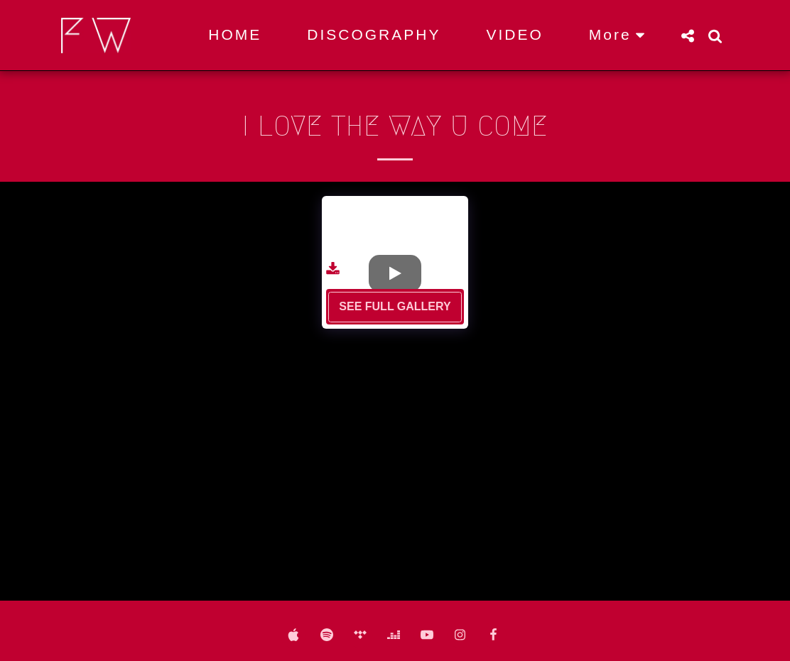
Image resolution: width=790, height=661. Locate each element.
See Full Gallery (394, 306)
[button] (687, 35)
